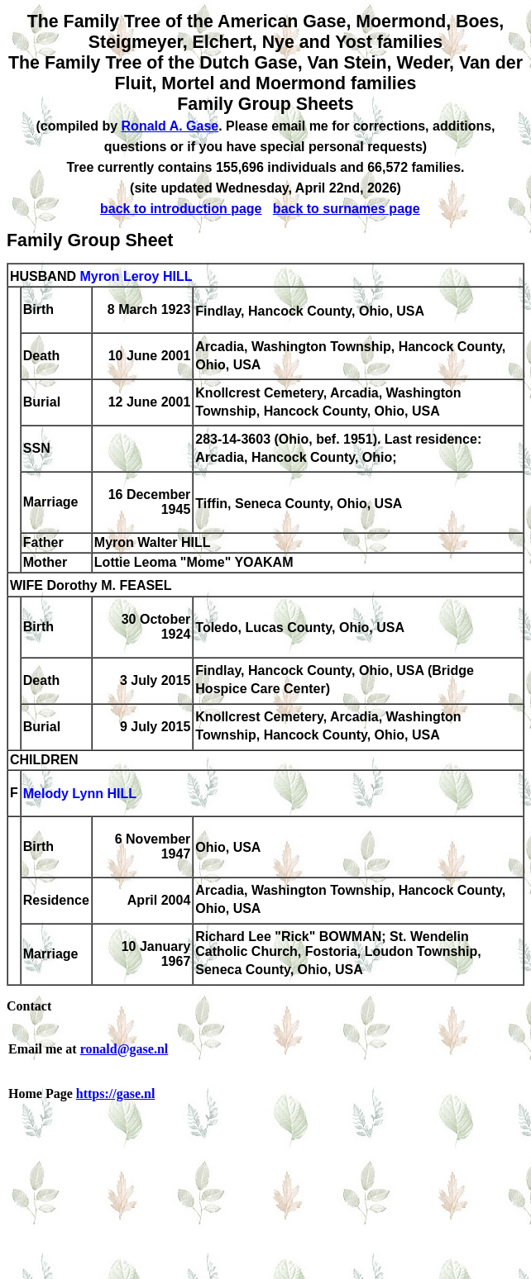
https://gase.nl (115, 1093)
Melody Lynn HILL (79, 794)
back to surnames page (346, 209)
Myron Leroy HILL (135, 276)
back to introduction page (181, 209)
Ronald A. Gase (170, 126)
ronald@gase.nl (124, 1049)
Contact (29, 1006)
